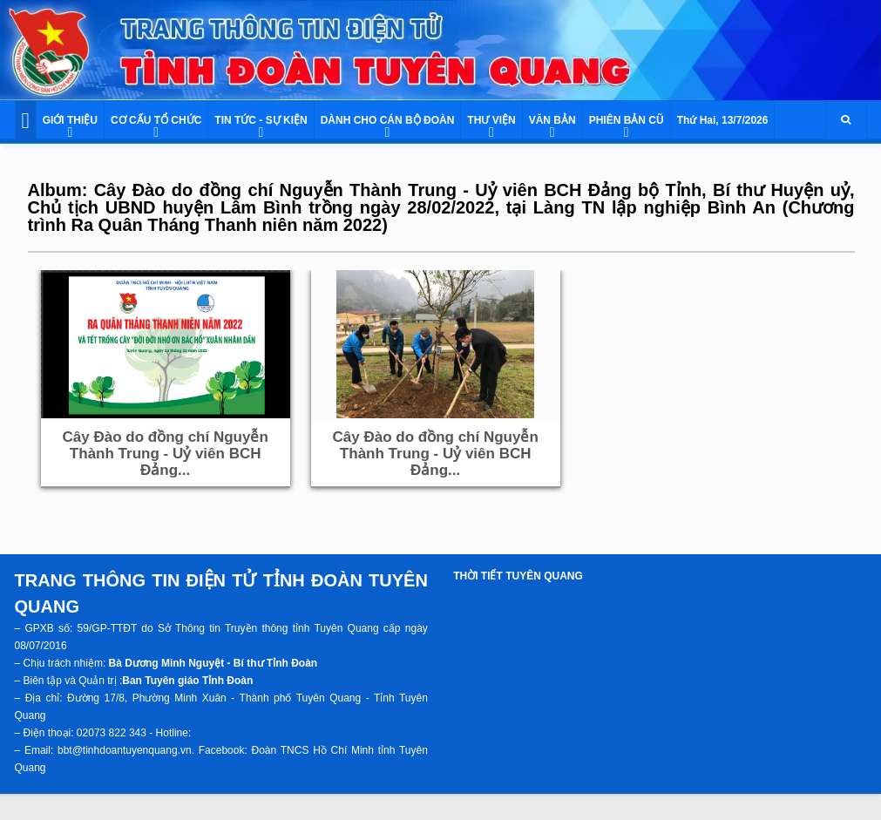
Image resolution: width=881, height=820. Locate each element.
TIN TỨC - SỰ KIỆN (260, 120)
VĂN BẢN (552, 120)
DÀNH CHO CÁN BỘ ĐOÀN (388, 120)
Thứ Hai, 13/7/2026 (723, 120)
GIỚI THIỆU (70, 120)
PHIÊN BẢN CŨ (626, 120)
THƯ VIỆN (491, 120)
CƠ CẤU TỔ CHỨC (156, 120)
